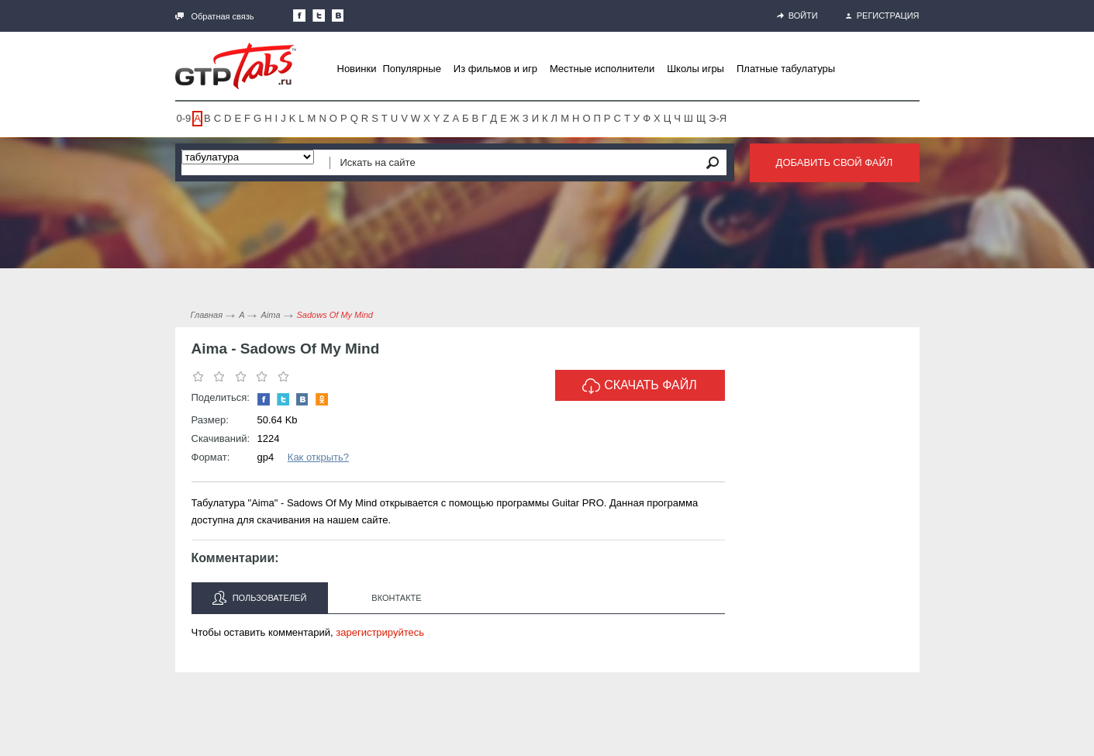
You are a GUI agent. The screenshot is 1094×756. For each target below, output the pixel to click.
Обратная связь (214, 16)
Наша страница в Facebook (299, 15)
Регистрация (883, 15)
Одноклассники (322, 399)
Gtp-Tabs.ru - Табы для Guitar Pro (235, 66)
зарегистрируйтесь (380, 632)
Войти (797, 15)
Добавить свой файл (834, 162)
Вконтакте (396, 597)
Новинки (357, 68)
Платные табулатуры (786, 68)
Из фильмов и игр (495, 68)
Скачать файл (639, 386)
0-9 (184, 118)
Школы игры (695, 68)
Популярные (411, 68)
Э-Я (717, 118)
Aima (270, 314)
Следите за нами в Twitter (318, 15)
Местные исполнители (602, 68)
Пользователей (259, 598)
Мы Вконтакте (338, 15)
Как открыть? (318, 457)
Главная (207, 314)
